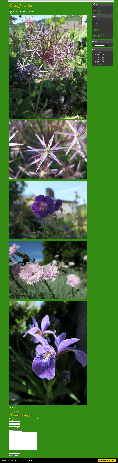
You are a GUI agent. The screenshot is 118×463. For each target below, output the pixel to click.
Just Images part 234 (98, 23)
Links (94, 4)
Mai (93, 24)
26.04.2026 (98, 64)
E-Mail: (10, 419)
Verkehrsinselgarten (97, 34)
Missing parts (96, 29)
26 (102, 61)
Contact (111, 1)
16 (97, 59)
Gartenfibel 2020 (96, 28)
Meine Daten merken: (13, 424)
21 (93, 61)
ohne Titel (95, 22)
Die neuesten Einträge (98, 17)
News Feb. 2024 (96, 19)
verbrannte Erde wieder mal (99, 21)
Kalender (95, 50)
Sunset (94, 38)
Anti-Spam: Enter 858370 (13, 453)
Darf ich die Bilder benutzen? (99, 13)
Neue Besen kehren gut (98, 31)
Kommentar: (24, 428)
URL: (10, 422)
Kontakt (94, 8)
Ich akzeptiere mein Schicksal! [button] (107, 460)
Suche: (94, 42)
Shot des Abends (96, 36)
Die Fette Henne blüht (98, 30)
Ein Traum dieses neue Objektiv (100, 35)
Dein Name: (11, 417)
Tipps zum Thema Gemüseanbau (100, 12)
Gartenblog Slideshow (98, 10)
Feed (19, 1)
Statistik (94, 9)
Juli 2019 (95, 33)
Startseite (95, 7)
